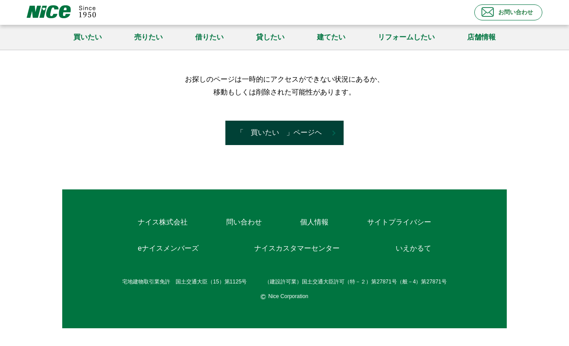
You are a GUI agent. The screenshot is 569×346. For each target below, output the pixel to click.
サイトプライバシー (399, 222)
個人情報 (314, 222)
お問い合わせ (507, 12)
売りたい (148, 37)
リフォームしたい (406, 37)
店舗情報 (481, 37)
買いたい (87, 37)
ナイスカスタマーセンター (297, 248)
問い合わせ (244, 222)
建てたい (331, 37)
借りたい (209, 37)
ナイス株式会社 (163, 222)
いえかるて (413, 248)
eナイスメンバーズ (168, 248)
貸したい (270, 37)
